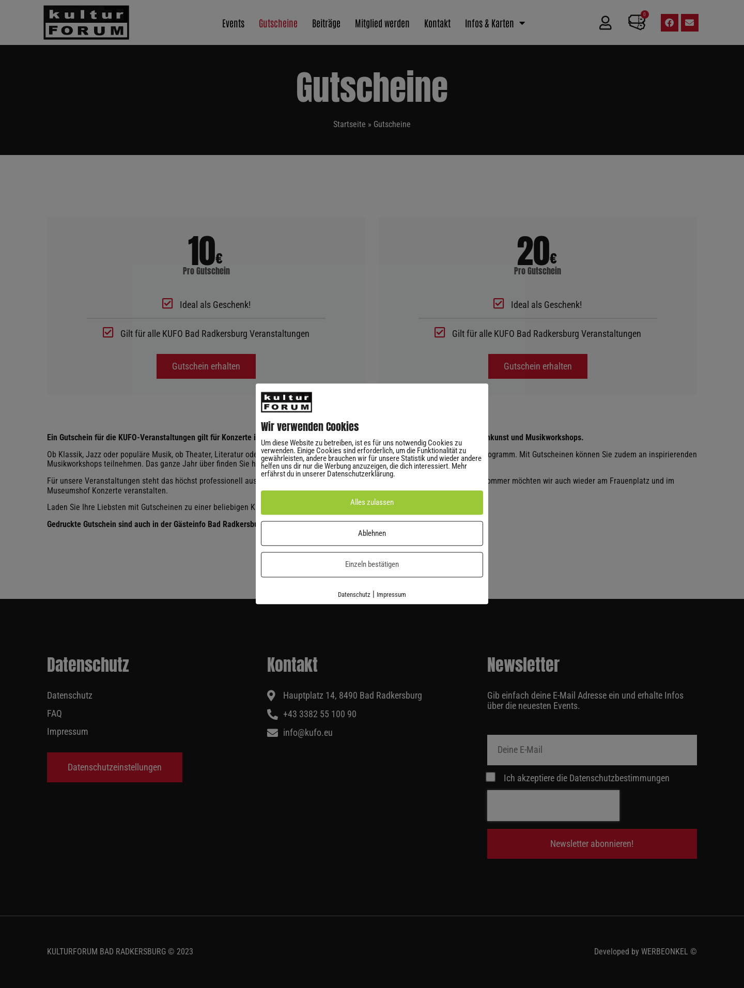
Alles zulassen (372, 502)
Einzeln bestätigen (372, 564)
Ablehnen (372, 533)
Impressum (391, 594)
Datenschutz (354, 594)
